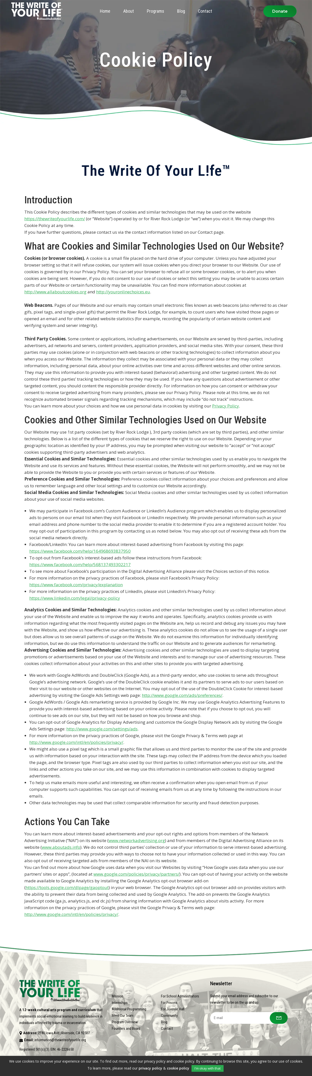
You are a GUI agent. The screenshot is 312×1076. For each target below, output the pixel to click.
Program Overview (125, 1022)
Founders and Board (126, 1028)
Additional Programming (129, 1009)
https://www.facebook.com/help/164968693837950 (80, 551)
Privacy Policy (225, 406)
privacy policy (150, 1068)
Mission (117, 996)
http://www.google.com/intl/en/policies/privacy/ (76, 742)
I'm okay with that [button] (208, 1068)
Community (169, 1015)
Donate (280, 11)
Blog (164, 1022)
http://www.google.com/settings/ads (102, 729)
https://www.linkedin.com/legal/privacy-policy (74, 598)
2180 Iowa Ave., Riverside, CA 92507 (64, 1033)
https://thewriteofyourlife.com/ (54, 219)
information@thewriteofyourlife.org (60, 1040)
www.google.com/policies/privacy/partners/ (136, 874)
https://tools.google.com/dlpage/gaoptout (67, 887)
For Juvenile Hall (172, 1009)
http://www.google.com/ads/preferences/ (182, 695)
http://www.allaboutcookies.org (55, 292)
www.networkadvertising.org (137, 840)
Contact (167, 1028)
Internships (120, 1002)
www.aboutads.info (61, 847)
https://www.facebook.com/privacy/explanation (76, 584)
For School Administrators (180, 996)
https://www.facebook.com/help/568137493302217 (80, 564)
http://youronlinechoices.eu (123, 292)
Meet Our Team (122, 1015)
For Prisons (169, 1002)
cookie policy (178, 1068)
